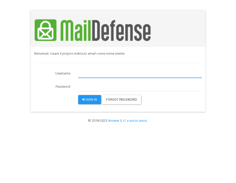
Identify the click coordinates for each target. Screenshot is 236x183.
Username (63, 73)
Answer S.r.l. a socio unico (127, 121)
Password (63, 86)
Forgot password (121, 99)
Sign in (89, 99)
